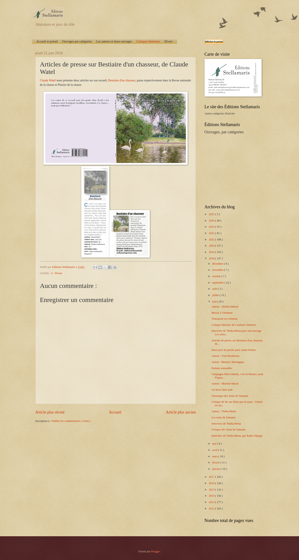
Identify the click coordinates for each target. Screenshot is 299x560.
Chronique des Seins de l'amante (230, 395)
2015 (212, 489)
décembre (218, 263)
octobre (216, 276)
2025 (212, 214)
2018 (212, 258)
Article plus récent (50, 412)
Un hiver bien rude (222, 389)
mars (215, 456)
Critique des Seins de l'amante (229, 429)
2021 (212, 239)
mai (214, 443)
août (215, 288)
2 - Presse (56, 273)
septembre (218, 282)
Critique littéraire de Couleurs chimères (234, 324)
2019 (212, 252)
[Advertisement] (232, 168)
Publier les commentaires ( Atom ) (71, 421)
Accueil (115, 412)
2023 (212, 226)
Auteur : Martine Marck (225, 383)
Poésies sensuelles (222, 368)
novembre (218, 269)
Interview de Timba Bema (226, 423)
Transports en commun (224, 318)
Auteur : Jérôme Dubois (225, 306)
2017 (212, 476)
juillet (215, 295)
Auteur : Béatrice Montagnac (228, 362)
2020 (212, 245)
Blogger (155, 551)
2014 (212, 495)
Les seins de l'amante (224, 417)
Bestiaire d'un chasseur (121, 80)
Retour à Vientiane (222, 312)
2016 (212, 483)
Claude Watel (48, 80)
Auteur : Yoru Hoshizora (225, 355)
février (216, 462)
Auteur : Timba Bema (224, 411)
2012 (212, 508)
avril (215, 450)
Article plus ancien (181, 412)
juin (214, 301)
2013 (212, 502)
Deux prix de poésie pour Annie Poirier (234, 349)
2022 (212, 233)
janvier (216, 468)
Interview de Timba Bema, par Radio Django (237, 435)
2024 (212, 220)
